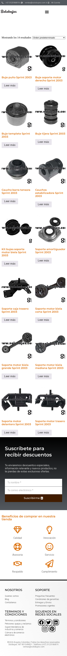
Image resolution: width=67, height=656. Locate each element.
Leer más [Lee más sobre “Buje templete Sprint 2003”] (9, 145)
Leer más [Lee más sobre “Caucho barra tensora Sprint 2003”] (9, 201)
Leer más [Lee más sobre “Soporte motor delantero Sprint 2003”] (9, 432)
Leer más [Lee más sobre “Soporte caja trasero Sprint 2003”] (9, 319)
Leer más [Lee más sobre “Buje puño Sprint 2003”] (9, 85)
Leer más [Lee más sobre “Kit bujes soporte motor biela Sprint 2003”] (9, 263)
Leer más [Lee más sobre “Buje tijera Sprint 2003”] (43, 141)
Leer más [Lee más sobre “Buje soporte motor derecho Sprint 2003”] (43, 88)
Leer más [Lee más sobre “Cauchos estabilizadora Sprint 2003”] (43, 204)
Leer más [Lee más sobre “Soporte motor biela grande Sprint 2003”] (9, 376)
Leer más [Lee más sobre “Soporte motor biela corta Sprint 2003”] (43, 319)
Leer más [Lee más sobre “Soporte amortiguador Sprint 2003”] (43, 260)
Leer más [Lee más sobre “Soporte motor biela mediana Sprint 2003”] (43, 376)
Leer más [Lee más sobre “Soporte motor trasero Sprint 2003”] (43, 432)
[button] (47, 12)
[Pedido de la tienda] (48, 37)
